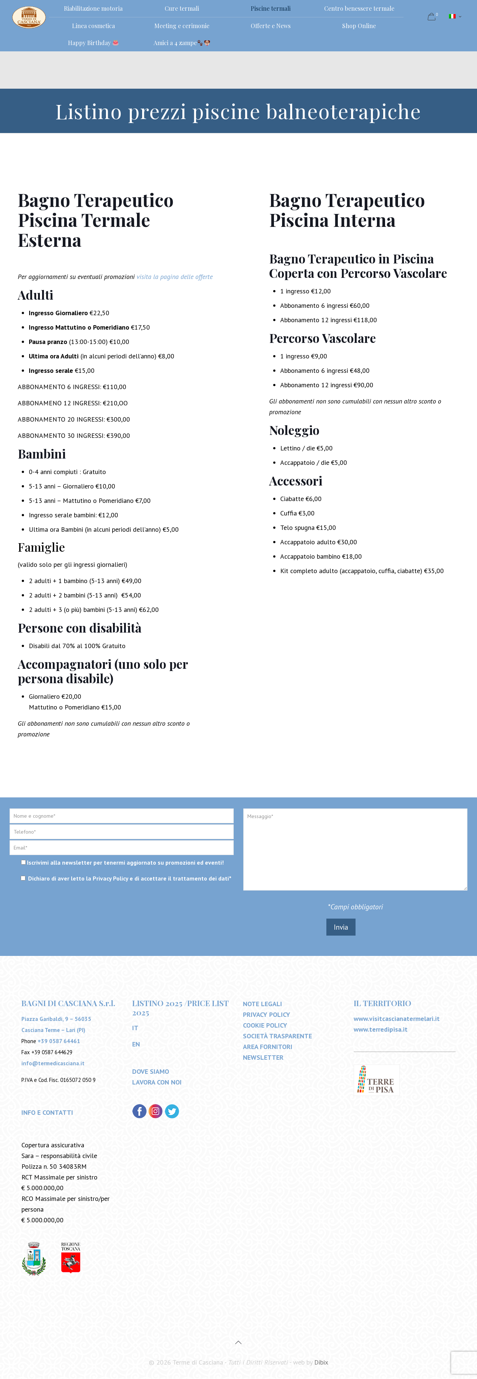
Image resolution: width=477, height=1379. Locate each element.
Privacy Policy (110, 878)
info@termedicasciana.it (53, 1063)
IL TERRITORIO (382, 1003)
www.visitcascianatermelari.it (397, 1019)
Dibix (321, 1362)
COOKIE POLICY (265, 1025)
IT (135, 1028)
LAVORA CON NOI (157, 1082)
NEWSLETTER (263, 1057)
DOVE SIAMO (150, 1072)
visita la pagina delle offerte (175, 276)
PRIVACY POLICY (266, 1015)
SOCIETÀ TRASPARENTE (277, 1036)
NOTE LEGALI (262, 1004)
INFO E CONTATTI (47, 1113)
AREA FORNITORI (267, 1047)
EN (136, 1044)
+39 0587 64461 (59, 1041)
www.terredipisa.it (381, 1029)
